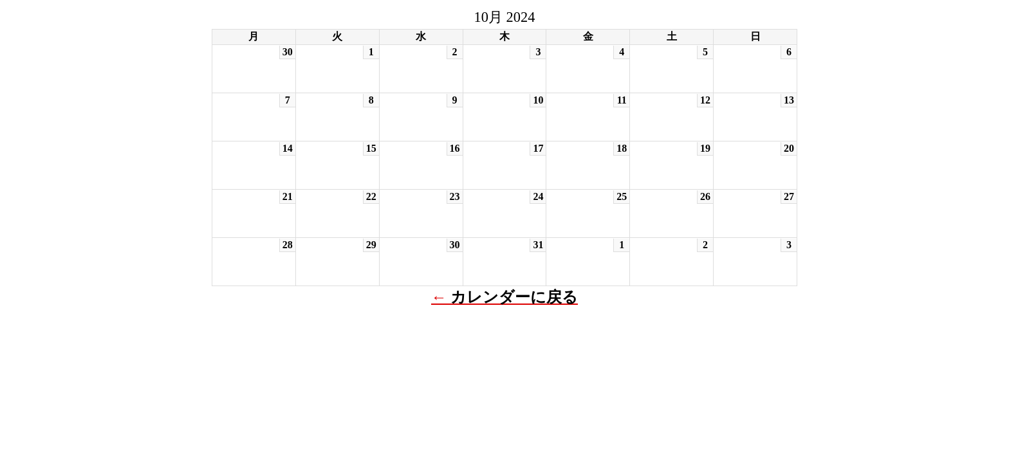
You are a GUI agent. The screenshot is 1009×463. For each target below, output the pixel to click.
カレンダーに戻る (514, 297)
